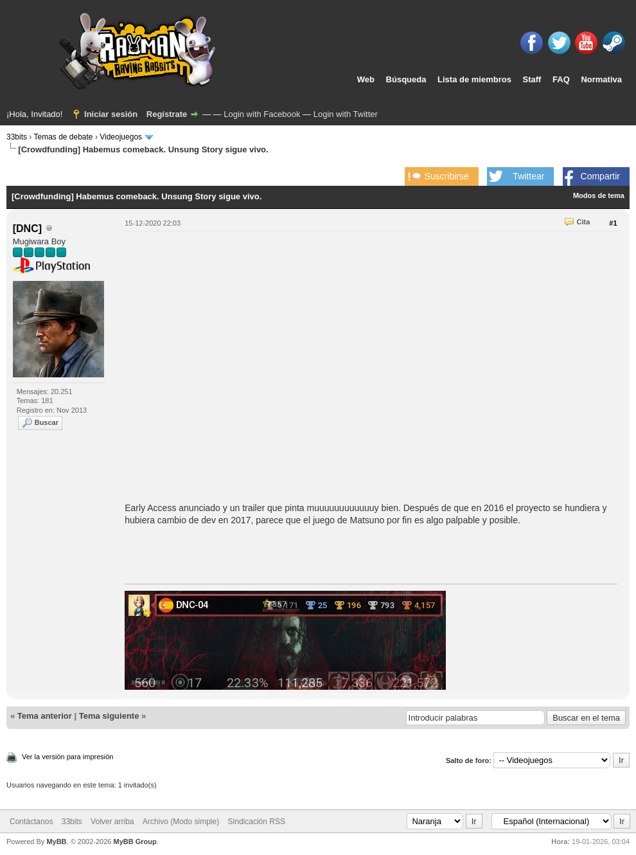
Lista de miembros (474, 79)
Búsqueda (406, 79)
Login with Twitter (346, 114)
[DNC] (27, 228)
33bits (16, 136)
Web (366, 79)
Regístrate (167, 114)
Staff (532, 79)
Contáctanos (31, 821)
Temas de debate (63, 136)
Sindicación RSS (256, 821)
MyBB (56, 841)
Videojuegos (121, 136)
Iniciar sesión (110, 114)
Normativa (601, 79)
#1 (613, 223)
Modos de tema (598, 195)
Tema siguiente (109, 716)
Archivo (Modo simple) (181, 821)
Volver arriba (112, 821)
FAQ (561, 79)
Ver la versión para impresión (67, 756)
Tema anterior (44, 716)
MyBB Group (134, 841)
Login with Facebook (262, 114)
